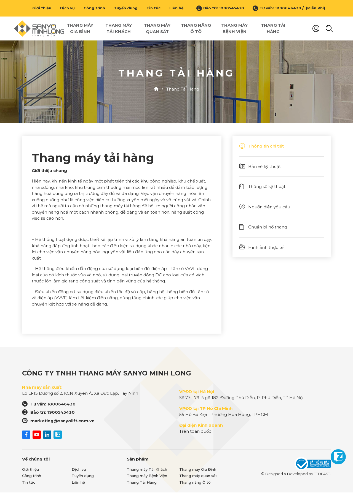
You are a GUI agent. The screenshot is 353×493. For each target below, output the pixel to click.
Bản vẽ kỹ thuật (260, 167)
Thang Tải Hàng (273, 28)
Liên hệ (176, 8)
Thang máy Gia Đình (80, 28)
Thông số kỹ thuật (262, 187)
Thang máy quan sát (157, 28)
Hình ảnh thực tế (261, 248)
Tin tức (153, 8)
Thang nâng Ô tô (196, 28)
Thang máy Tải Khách (118, 28)
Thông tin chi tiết (261, 146)
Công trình (94, 8)
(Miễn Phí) (314, 8)
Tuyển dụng (126, 8)
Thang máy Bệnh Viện (234, 28)
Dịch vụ (67, 8)
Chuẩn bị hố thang (263, 227)
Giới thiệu (41, 8)
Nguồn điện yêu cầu (264, 207)
